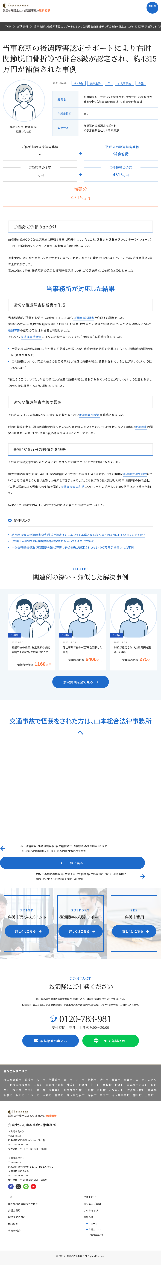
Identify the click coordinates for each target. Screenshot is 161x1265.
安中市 (140, 1080)
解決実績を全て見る (81, 682)
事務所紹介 (14, 1230)
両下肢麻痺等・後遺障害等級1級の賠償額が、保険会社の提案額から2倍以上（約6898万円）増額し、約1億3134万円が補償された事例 (65, 848)
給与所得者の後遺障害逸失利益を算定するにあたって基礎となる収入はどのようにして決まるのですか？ (78, 535)
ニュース (93, 1223)
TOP (8, 26)
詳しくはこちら (28, 931)
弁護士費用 (14, 1210)
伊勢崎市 (55, 1080)
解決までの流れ (16, 1217)
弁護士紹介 (89, 1197)
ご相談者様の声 (96, 1235)
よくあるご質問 (92, 1203)
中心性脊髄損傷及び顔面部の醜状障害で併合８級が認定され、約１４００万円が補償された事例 (72, 547)
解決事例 (22, 26)
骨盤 (141, 83)
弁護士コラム (95, 1229)
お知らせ (88, 1217)
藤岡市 (116, 1080)
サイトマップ (90, 1210)
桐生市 (41, 1080)
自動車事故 (124, 83)
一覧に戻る (72, 863)
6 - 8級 (78, 83)
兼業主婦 (95, 83)
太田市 (68, 1080)
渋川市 (104, 1080)
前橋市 (29, 1080)
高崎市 (17, 1080)
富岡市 (128, 1080)
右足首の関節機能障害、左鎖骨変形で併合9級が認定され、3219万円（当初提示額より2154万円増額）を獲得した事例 (81, 876)
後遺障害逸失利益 (135, 474)
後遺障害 (14, 330)
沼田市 (80, 1080)
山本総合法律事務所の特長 (23, 1203)
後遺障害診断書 (83, 318)
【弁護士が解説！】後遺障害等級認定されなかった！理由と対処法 (52, 541)
